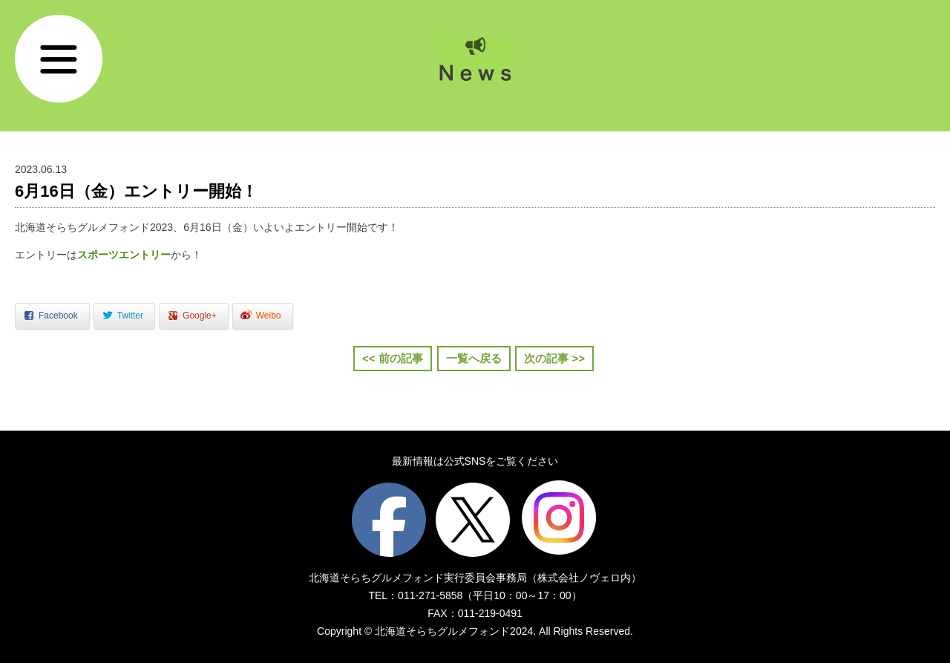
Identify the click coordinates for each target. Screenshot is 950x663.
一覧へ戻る (474, 358)
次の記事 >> (554, 358)
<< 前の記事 (392, 358)
